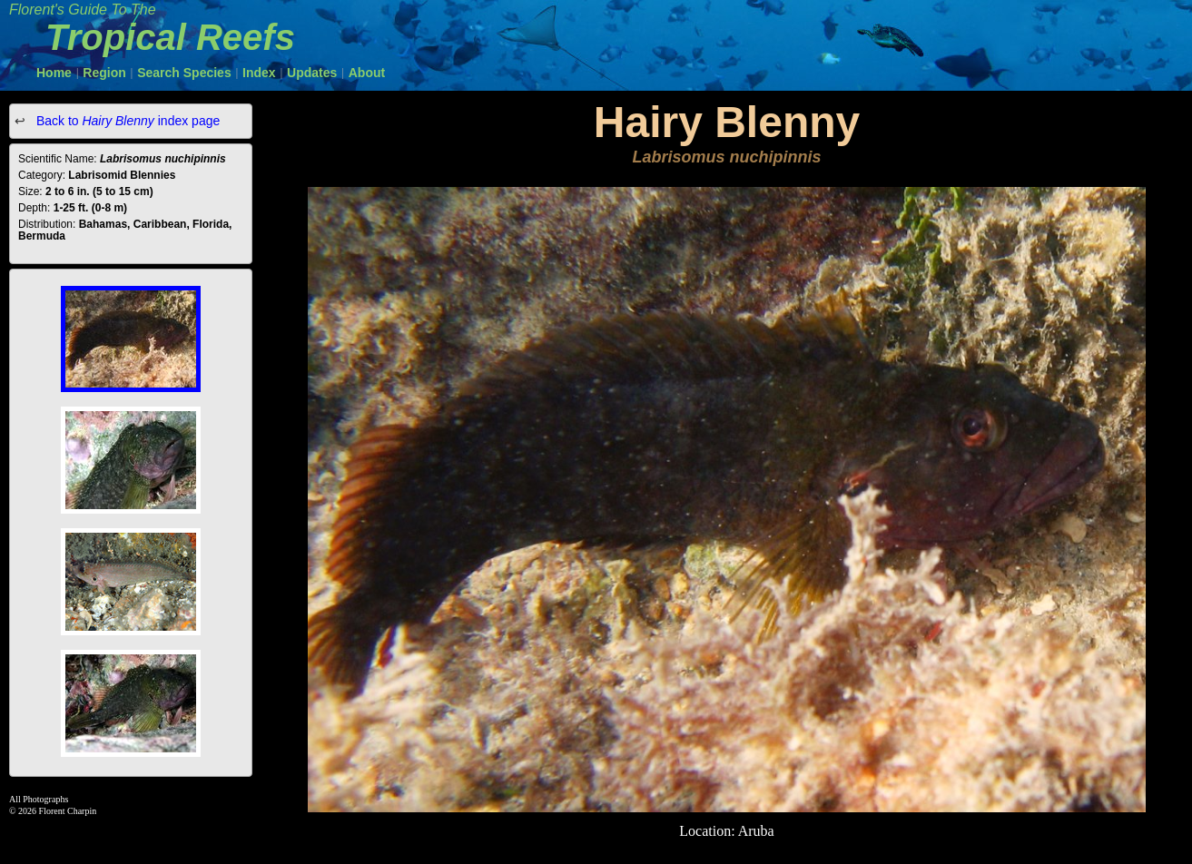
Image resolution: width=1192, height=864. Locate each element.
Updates (312, 72)
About (367, 72)
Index (259, 72)
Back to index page (126, 120)
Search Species (184, 72)
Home (54, 72)
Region (104, 72)
